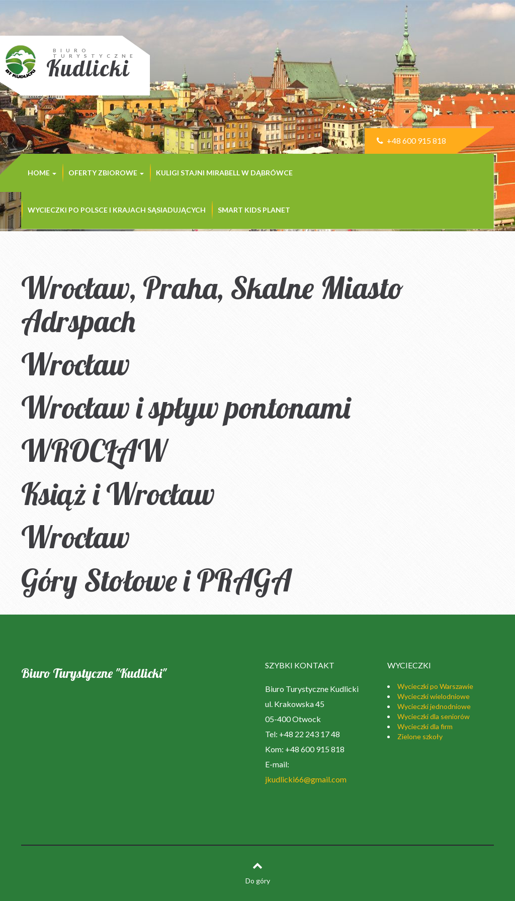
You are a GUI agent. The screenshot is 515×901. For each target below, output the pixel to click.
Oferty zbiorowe (106, 172)
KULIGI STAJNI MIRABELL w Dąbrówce (224, 172)
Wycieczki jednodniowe (434, 706)
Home (42, 172)
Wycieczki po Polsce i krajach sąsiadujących (117, 210)
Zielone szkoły (420, 736)
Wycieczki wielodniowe (433, 696)
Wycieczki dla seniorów (433, 716)
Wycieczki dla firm (425, 726)
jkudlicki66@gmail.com (306, 779)
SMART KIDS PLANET (254, 210)
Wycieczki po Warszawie (435, 686)
